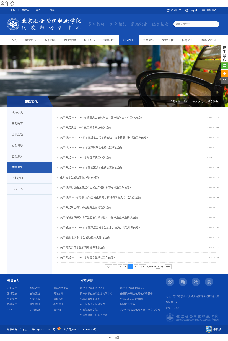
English (194, 10)
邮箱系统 (35, 293)
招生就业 (148, 40)
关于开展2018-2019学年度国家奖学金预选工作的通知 (91, 167)
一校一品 (17, 188)
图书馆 (57, 309)
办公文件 (12, 299)
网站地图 (211, 10)
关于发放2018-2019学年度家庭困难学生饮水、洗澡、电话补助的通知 (100, 227)
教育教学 (70, 40)
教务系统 (12, 288)
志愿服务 (17, 156)
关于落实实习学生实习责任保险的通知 (83, 247)
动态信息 (17, 112)
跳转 (168, 266)
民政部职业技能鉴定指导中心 (96, 293)
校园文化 (128, 40)
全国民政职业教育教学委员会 (136, 293)
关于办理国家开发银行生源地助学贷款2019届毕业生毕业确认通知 (99, 217)
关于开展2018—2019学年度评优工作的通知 (85, 157)
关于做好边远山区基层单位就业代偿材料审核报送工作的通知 (96, 187)
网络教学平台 (60, 288)
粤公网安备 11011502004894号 (79, 329)
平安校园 (17, 178)
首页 (14, 40)
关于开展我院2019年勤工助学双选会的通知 (85, 127)
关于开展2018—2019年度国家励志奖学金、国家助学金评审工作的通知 (101, 117)
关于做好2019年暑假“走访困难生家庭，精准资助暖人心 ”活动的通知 (100, 197)
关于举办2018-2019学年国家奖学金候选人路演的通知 (91, 147)
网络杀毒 (58, 293)
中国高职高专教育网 (131, 299)
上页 (108, 266)
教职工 (39, 10)
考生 (12, 10)
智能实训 (35, 304)
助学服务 (213, 101)
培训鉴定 (89, 40)
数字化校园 (208, 40)
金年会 (7, 3)
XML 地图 (114, 337)
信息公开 (187, 40)
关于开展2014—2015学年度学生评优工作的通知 (88, 257)
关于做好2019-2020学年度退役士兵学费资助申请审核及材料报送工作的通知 (104, 137)
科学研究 (109, 40)
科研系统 (12, 304)
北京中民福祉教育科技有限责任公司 (140, 309)
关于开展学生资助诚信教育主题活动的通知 (85, 207)
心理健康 (17, 145)
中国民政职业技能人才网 (94, 315)
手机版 (217, 329)
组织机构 (50, 40)
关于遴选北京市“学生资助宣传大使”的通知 (85, 237)
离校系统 (58, 299)
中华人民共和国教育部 (132, 288)
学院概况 (31, 40)
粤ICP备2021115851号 (43, 329)
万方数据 (35, 309)
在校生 (25, 10)
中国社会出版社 (89, 309)
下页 (142, 266)
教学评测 (58, 304)
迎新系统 (35, 299)
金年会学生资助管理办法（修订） (80, 177)
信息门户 (176, 10)
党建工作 (168, 40)
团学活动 (17, 134)
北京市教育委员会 (90, 299)
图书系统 (12, 293)
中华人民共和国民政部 (92, 288)
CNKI (10, 309)
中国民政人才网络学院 (92, 304)
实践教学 (35, 288)
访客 (52, 10)
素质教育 (17, 123)
